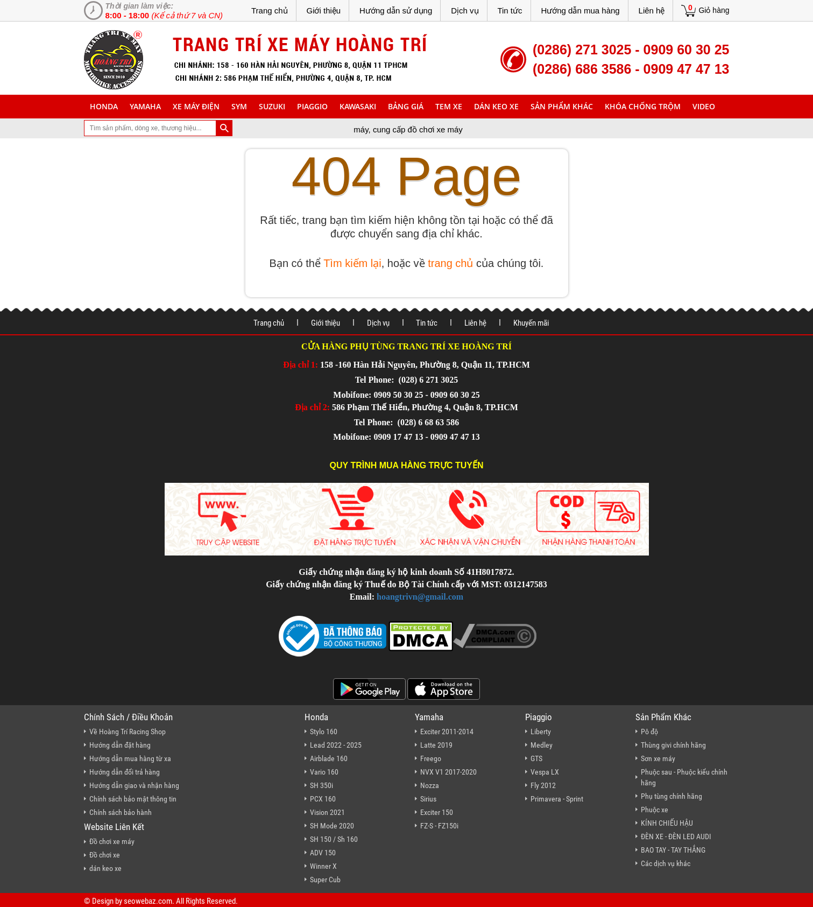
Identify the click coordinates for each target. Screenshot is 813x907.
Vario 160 (324, 772)
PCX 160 (323, 798)
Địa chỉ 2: (312, 407)
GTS (536, 758)
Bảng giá (405, 106)
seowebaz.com (148, 901)
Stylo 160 (323, 731)
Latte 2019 (436, 745)
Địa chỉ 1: (300, 364)
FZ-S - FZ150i (439, 825)
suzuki (272, 106)
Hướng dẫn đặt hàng (120, 745)
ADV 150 (323, 852)
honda (104, 106)
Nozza (429, 785)
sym (239, 106)
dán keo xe (496, 106)
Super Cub (325, 879)
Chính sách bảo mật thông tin (132, 798)
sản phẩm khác (562, 106)
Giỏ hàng (713, 10)
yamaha (145, 106)
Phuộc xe (654, 809)
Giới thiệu (323, 10)
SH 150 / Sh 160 (334, 839)
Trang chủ (269, 10)
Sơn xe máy (658, 758)
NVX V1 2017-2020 (448, 772)
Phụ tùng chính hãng (671, 796)
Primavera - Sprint (557, 798)
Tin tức (509, 10)
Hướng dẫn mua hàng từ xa (130, 758)
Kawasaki (358, 106)
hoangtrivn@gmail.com (420, 596)
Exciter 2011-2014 (446, 731)
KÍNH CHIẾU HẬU (667, 823)
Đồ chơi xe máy (112, 841)
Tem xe (448, 106)
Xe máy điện (196, 106)
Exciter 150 (436, 812)
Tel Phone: (376, 379)
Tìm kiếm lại (352, 263)
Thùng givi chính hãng (673, 745)
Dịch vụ (464, 10)
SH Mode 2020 (332, 825)
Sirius (428, 798)
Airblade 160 (329, 758)
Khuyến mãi (531, 323)
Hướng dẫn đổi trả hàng (124, 772)
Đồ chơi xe (104, 854)
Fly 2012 (543, 785)
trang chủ (450, 263)
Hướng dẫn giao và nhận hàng (134, 785)
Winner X (323, 866)
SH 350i (321, 785)
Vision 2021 (327, 812)
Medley (542, 745)
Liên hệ (652, 10)
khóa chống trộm (643, 106)
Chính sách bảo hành (120, 812)
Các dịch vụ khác (665, 863)
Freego (430, 758)
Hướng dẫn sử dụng (395, 10)
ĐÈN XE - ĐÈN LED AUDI (676, 836)
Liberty (541, 731)
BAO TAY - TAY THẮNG (673, 850)
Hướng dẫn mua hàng (580, 10)
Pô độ (649, 731)
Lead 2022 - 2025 (336, 745)
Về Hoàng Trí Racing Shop (127, 731)
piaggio (312, 106)
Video (703, 106)
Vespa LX (545, 772)
